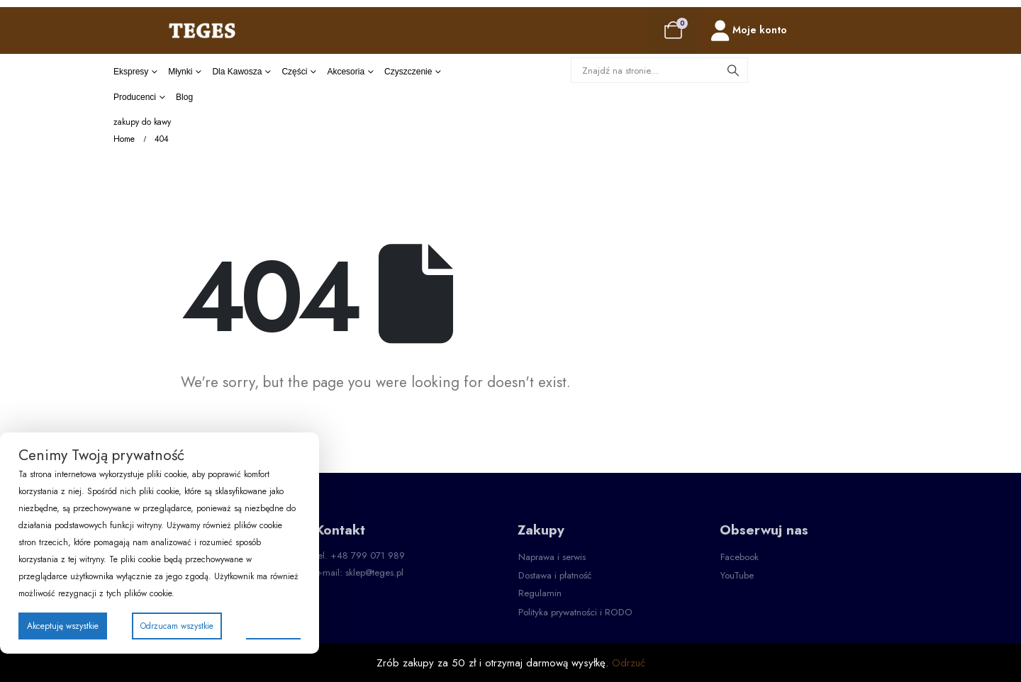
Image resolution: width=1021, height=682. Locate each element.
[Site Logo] (202, 30)
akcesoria (345, 72)
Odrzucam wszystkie (176, 626)
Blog (184, 97)
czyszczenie (408, 72)
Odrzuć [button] (628, 663)
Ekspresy (130, 72)
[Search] (733, 70)
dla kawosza (237, 72)
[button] (552, 557)
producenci (134, 97)
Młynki (180, 72)
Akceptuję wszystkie (63, 626)
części (294, 72)
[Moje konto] (749, 31)
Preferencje (273, 625)
